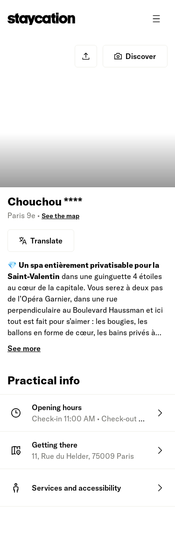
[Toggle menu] (156, 18)
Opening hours (57, 407)
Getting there (54, 444)
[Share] (86, 56)
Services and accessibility (76, 488)
